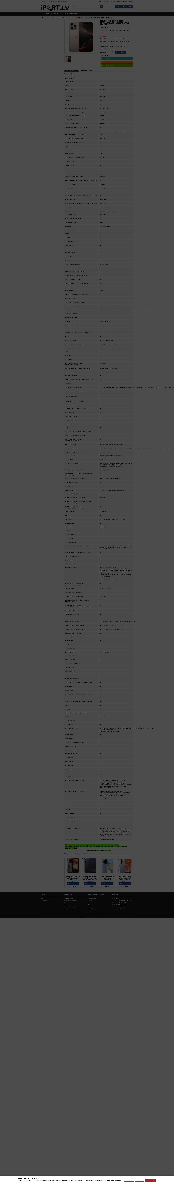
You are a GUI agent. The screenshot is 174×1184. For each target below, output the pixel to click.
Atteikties (139, 1180)
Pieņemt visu (150, 1180)
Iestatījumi (129, 1180)
